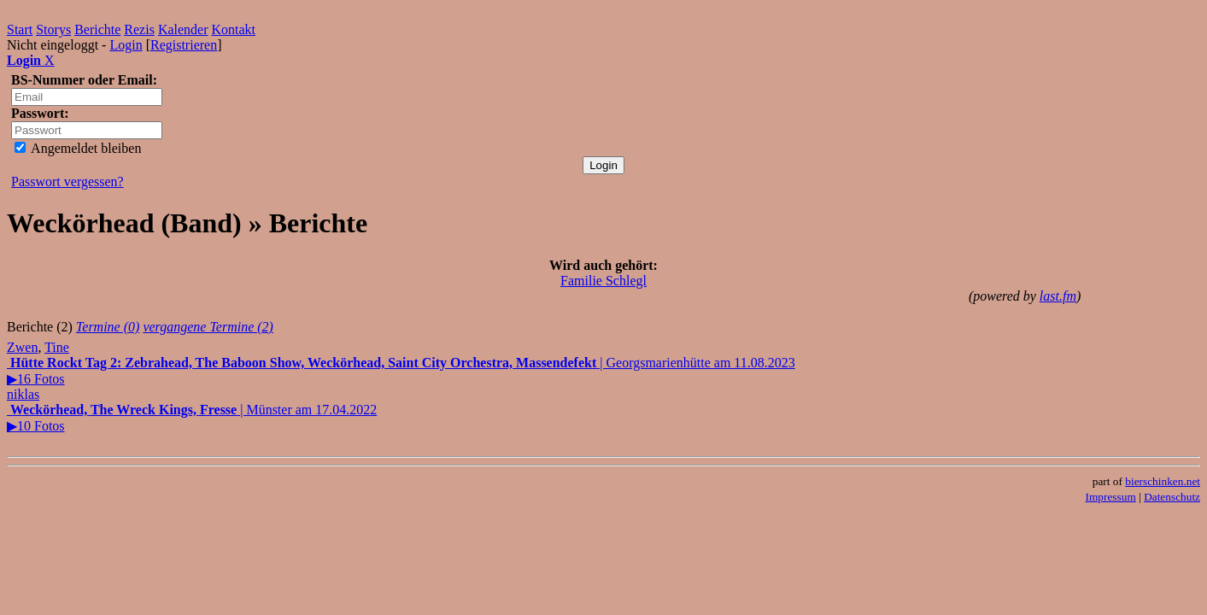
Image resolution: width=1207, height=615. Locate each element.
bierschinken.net (1162, 481)
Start (19, 29)
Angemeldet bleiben (78, 148)
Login (125, 45)
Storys (53, 29)
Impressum (1111, 496)
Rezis (139, 29)
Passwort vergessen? (67, 181)
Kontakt (234, 29)
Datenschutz (1172, 496)
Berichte (97, 29)
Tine (56, 347)
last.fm (1058, 296)
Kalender (183, 29)
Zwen (22, 347)
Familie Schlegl (603, 280)
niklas (23, 394)
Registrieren (183, 45)
